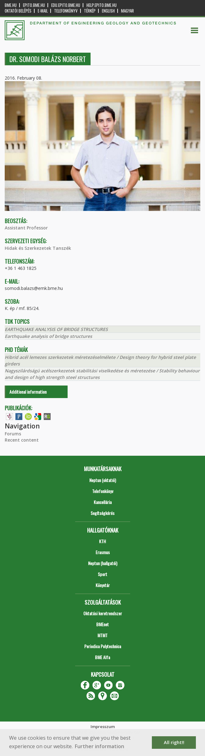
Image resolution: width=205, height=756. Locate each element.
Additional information (28, 391)
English (108, 11)
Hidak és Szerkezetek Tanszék (38, 248)
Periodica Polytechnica (102, 646)
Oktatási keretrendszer (102, 613)
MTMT (102, 635)
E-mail (43, 11)
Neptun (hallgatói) (102, 563)
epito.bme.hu (34, 5)
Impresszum (103, 726)
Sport (102, 574)
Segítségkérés (102, 513)
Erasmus (103, 552)
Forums (13, 434)
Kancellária (103, 502)
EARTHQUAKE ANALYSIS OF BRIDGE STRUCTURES (56, 329)
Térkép (90, 11)
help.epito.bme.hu (101, 5)
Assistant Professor (26, 228)
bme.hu (11, 5)
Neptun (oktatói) (102, 480)
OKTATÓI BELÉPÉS (18, 11)
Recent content (22, 440)
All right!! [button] (174, 742)
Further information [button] (99, 746)
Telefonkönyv (66, 11)
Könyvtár (103, 585)
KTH (102, 541)
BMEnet (102, 624)
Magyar (127, 11)
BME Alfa (102, 657)
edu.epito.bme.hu (65, 5)
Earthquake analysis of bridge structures (48, 336)
